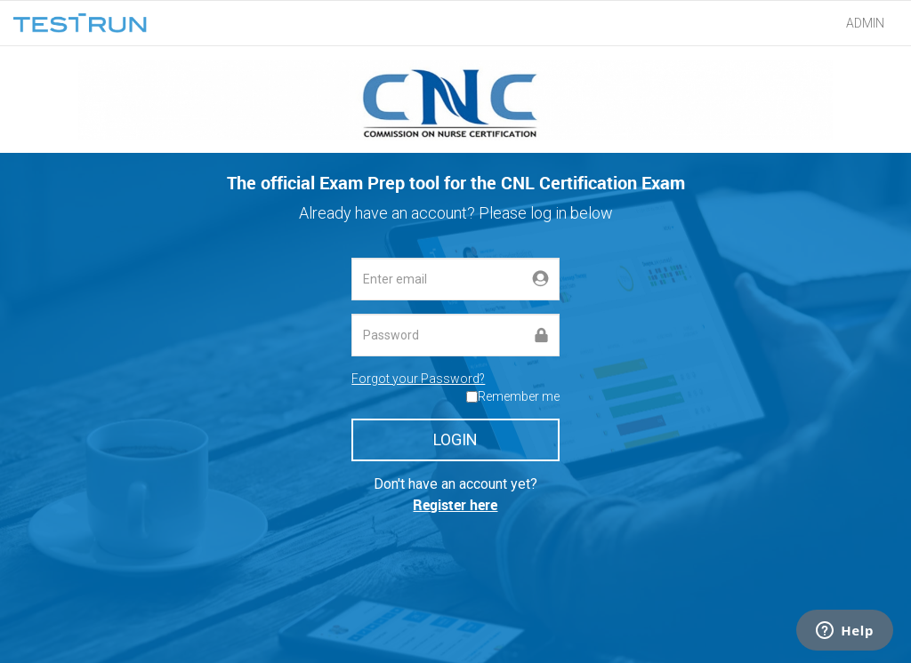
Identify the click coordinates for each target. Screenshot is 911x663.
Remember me (519, 396)
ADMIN (865, 23)
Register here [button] (455, 505)
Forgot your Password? (418, 378)
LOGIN (455, 439)
